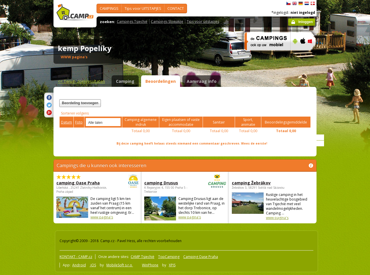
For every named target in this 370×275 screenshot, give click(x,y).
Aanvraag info (202, 81)
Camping (125, 81)
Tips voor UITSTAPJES (143, 8)
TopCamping (169, 256)
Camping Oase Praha (200, 256)
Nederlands (306, 3)
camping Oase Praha (81, 183)
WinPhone (150, 265)
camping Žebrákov (251, 183)
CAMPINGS (109, 8)
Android (79, 265)
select (116, 122)
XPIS (172, 265)
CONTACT (175, 8)
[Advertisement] (340, 173)
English (294, 3)
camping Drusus (169, 183)
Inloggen (305, 22)
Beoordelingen (160, 81)
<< (81, 81)
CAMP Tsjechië (142, 256)
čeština (288, 3)
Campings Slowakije (167, 21)
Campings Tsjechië (132, 21)
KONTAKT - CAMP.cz (76, 256)
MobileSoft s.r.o (119, 265)
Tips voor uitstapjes (203, 21)
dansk (312, 3)
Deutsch (300, 3)
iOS (93, 265)
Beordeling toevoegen (80, 103)
